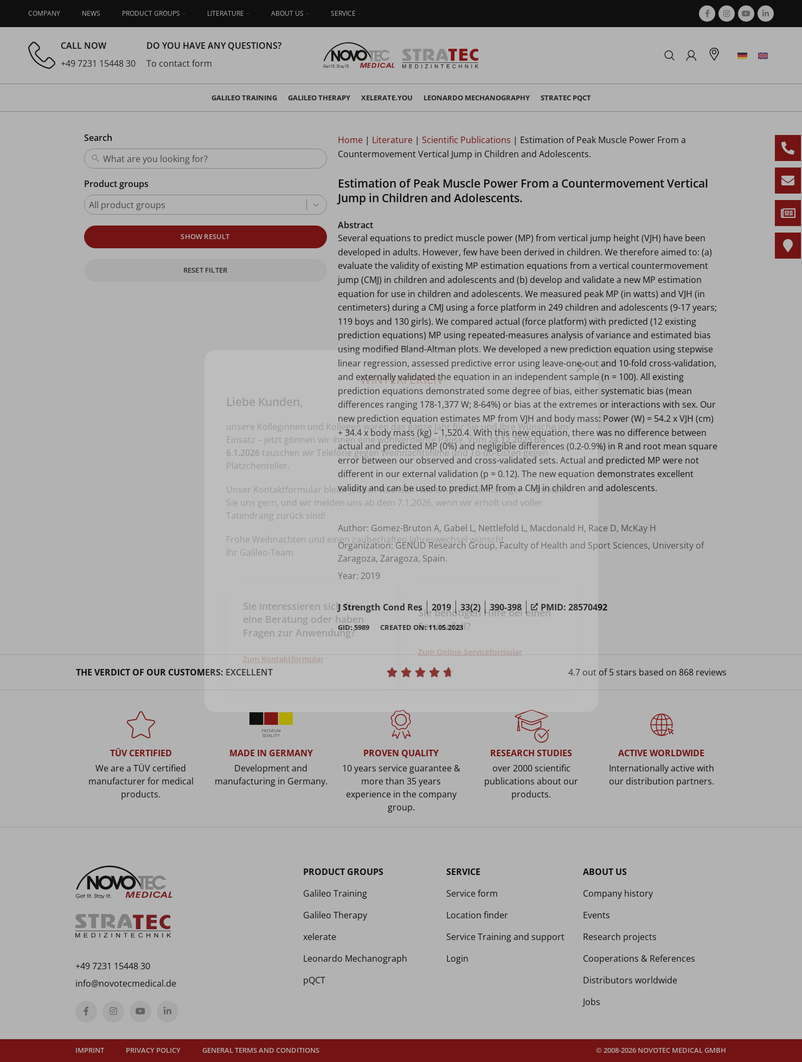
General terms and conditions (260, 1050)
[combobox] (212, 158)
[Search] (670, 55)
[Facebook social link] (707, 13)
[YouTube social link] (746, 13)
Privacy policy (153, 1050)
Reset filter (205, 270)
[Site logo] (401, 54)
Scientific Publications (466, 140)
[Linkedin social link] (766, 13)
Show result (205, 236)
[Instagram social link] (726, 13)
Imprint (89, 1050)
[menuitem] (742, 55)
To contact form (179, 63)
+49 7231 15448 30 (98, 63)
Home (350, 140)
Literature (392, 140)
